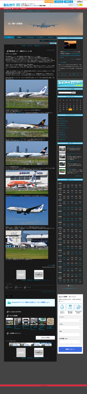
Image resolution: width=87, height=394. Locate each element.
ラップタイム (40, 37)
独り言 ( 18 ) (63, 125)
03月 (68, 201)
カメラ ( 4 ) (62, 130)
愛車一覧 (78, 175)
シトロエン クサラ (71, 168)
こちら (20, 166)
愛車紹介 (20, 37)
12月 (80, 187)
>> (73, 96)
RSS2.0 (71, 285)
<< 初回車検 (20, 45)
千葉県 (63, 62)
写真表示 (54, 40)
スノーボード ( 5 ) (64, 127)
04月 (72, 207)
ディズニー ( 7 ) (63, 137)
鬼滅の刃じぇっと (16, 195)
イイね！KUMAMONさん (9, 327)
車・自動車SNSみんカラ (9, 10)
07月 (60, 209)
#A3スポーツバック (68, 51)
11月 (76, 215)
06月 (80, 207)
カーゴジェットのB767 (18, 139)
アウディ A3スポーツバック (73, 146)
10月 (72, 187)
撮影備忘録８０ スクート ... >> (41, 45)
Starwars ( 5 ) (63, 123)
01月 (60, 201)
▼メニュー (50, 37)
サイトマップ (75, 288)
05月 (76, 201)
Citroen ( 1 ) (62, 118)
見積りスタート (70, 349)
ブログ (16, 10)
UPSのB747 (20, 112)
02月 (64, 207)
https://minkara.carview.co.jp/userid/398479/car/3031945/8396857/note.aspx (70, 55)
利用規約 (69, 288)
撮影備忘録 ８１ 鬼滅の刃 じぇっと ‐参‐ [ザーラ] (39, 10)
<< (67, 96)
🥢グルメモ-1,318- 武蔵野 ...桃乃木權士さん (50, 327)
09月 (68, 203)
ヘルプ (75, 1)
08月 (64, 209)
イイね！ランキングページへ (48, 291)
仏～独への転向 (15, 23)
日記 (20, 10)
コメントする (45, 337)
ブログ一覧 (24, 10)
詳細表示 (43, 40)
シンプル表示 (49, 40)
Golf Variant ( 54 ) (64, 121)
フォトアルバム (30, 37)
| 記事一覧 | (30, 45)
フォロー (64, 74)
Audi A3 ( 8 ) (63, 139)
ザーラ (59, 62)
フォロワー (76, 74)
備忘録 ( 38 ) (63, 134)
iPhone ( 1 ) (62, 132)
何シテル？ (73, 59)
